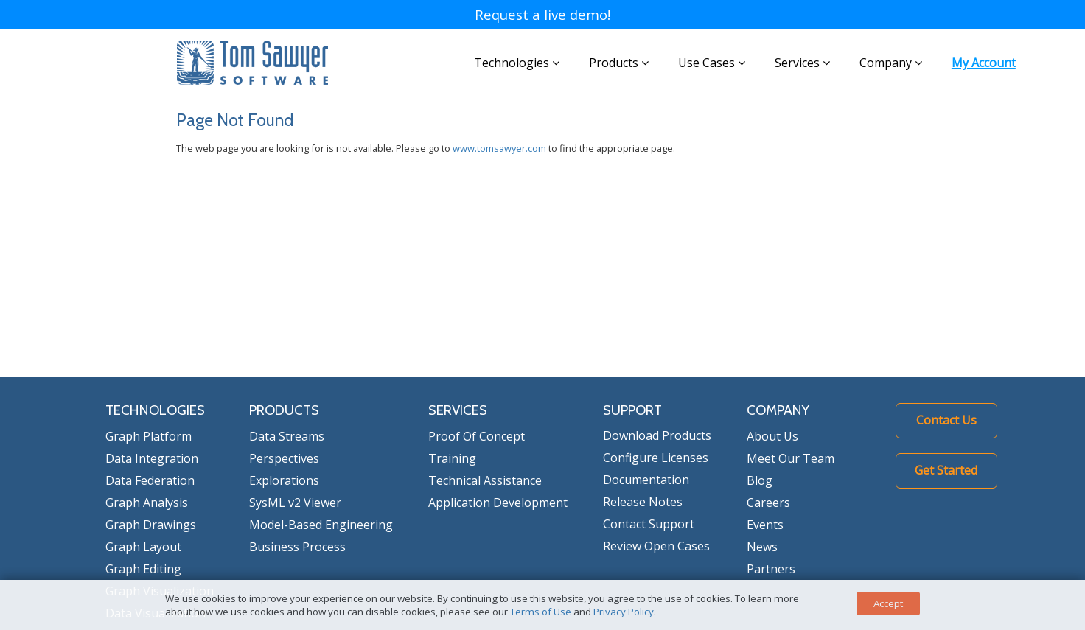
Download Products (657, 435)
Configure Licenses (655, 457)
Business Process (297, 547)
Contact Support (648, 524)
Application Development (498, 502)
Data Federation (150, 480)
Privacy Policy (623, 611)
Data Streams (286, 436)
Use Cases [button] (711, 63)
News (762, 547)
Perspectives (284, 458)
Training (452, 458)
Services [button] (802, 63)
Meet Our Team (790, 458)
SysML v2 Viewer (295, 502)
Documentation (646, 480)
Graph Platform (148, 436)
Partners (771, 569)
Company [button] (890, 63)
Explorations (284, 480)
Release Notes (643, 502)
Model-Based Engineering (321, 525)
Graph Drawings (150, 525)
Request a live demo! (542, 14)
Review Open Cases (656, 546)
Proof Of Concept (476, 436)
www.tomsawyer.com (499, 148)
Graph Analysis (146, 502)
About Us (772, 436)
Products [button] (619, 63)
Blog (759, 480)
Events (765, 525)
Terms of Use (540, 611)
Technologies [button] (516, 63)
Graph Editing (143, 569)
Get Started (946, 470)
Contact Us (946, 420)
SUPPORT (632, 410)
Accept (888, 603)
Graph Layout (143, 547)
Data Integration (151, 458)
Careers (768, 502)
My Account (984, 63)
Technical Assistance (485, 480)
